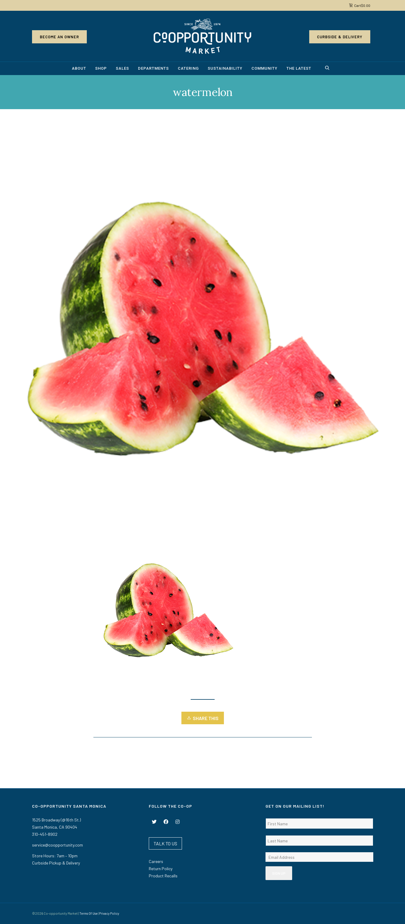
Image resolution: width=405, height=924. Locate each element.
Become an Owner (59, 36)
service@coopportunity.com (57, 844)
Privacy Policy (109, 913)
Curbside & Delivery (339, 36)
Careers (156, 861)
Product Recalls (163, 875)
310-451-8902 (44, 834)
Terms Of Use (88, 913)
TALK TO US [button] (165, 843)
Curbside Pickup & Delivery (56, 862)
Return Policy (160, 868)
